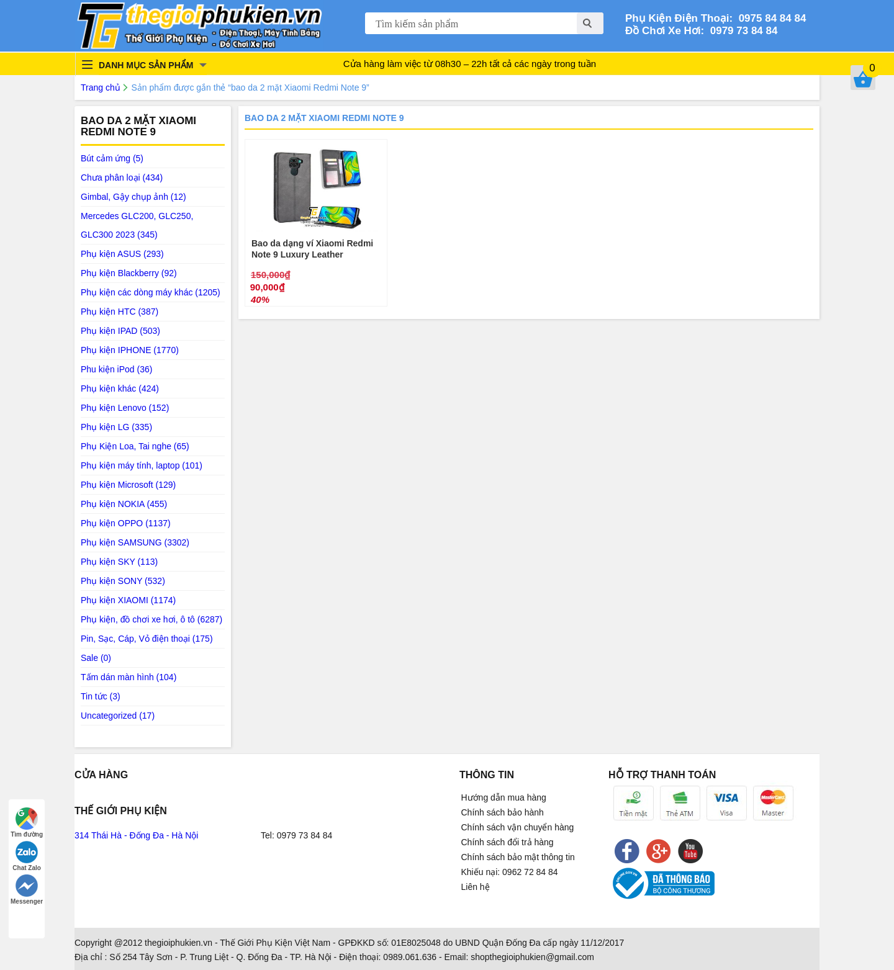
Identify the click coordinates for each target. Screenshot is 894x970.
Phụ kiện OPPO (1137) (126, 523)
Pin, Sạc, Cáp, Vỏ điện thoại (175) (147, 639)
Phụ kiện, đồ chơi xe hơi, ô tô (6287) (151, 619)
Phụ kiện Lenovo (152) (125, 408)
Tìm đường (27, 822)
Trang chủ (100, 87)
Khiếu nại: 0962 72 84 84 (509, 872)
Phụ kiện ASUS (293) (122, 254)
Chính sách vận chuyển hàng (517, 827)
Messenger (27, 889)
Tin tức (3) (100, 696)
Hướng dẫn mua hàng (503, 797)
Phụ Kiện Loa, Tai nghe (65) (135, 446)
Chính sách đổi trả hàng (507, 842)
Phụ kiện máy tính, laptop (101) (141, 465)
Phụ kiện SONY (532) (123, 581)
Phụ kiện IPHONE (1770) (130, 350)
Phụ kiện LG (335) (116, 427)
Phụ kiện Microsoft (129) (128, 485)
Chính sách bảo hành (502, 812)
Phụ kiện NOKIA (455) (124, 504)
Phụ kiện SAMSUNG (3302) (135, 542)
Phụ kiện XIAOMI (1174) (128, 600)
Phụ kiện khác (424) (120, 388)
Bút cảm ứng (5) (112, 158)
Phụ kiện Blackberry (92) (129, 273)
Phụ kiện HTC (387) (119, 312)
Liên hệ (475, 887)
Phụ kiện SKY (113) (119, 562)
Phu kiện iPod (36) (116, 369)
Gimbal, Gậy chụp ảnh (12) (133, 197)
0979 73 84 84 (740, 31)
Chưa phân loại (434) (122, 177)
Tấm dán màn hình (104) (128, 677)
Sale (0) (96, 658)
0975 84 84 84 (769, 18)
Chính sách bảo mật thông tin (518, 857)
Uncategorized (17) (118, 716)
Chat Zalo (26, 856)
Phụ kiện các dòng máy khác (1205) (150, 292)
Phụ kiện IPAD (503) (120, 331)
